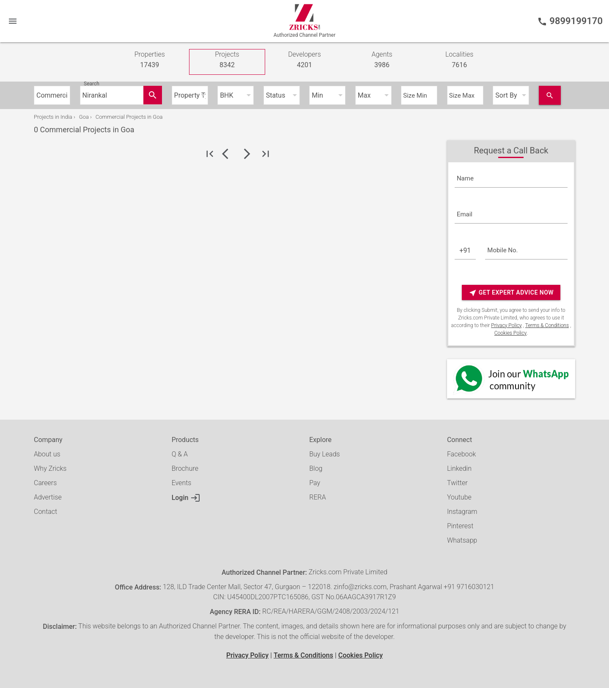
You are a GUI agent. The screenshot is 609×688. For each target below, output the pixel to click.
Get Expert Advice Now (511, 292)
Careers (45, 483)
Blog (315, 468)
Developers (304, 60)
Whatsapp (462, 540)
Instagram (462, 512)
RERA (317, 497)
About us (47, 454)
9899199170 (570, 21)
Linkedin (459, 468)
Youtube (459, 497)
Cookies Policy (510, 333)
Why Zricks (50, 468)
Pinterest (460, 526)
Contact (45, 512)
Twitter (457, 483)
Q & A (180, 454)
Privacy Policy (506, 325)
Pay (314, 483)
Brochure (185, 468)
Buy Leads (324, 454)
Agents (381, 60)
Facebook (461, 454)
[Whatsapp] (511, 379)
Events (182, 483)
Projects (227, 60)
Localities (459, 60)
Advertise (48, 497)
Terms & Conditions (547, 325)
